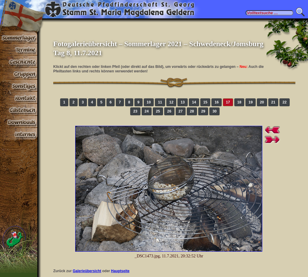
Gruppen (18, 74)
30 (214, 111)
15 (205, 102)
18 (239, 102)
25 (158, 111)
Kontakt (18, 98)
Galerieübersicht (87, 271)
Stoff (18, 122)
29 (203, 111)
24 (147, 111)
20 (262, 102)
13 (182, 102)
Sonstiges (18, 86)
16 (216, 102)
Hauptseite (120, 271)
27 (181, 111)
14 (194, 102)
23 (135, 111)
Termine (18, 49)
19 (250, 102)
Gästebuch (18, 110)
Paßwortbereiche (18, 134)
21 (273, 102)
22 (284, 102)
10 (149, 102)
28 (192, 111)
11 (160, 102)
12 (171, 102)
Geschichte (18, 62)
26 (169, 111)
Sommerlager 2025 (18, 37)
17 (228, 102)
